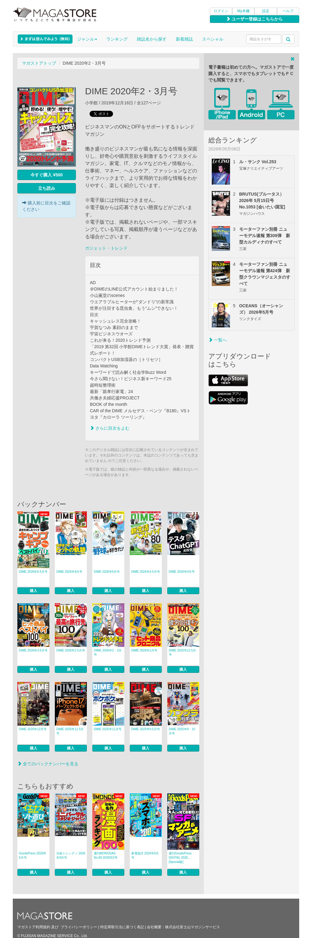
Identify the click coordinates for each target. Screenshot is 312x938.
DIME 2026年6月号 (69, 571)
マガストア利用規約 (33, 927)
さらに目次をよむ (109, 428)
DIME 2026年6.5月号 (33, 571)
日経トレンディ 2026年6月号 (70, 855)
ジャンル (87, 39)
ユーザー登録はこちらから (254, 18)
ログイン (221, 11)
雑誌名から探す (152, 39)
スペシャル (212, 39)
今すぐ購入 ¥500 (46, 174)
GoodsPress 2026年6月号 (32, 855)
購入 (33, 591)
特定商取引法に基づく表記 (122, 927)
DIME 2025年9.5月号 (145, 729)
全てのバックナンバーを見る (47, 763)
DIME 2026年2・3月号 (108, 652)
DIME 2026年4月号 (182, 571)
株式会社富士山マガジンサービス (192, 927)
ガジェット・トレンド (106, 248)
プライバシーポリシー (79, 927)
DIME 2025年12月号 (33, 729)
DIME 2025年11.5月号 (70, 731)
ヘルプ (287, 11)
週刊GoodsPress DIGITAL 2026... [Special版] (180, 858)
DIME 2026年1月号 (144, 650)
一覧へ (217, 339)
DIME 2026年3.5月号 (33, 650)
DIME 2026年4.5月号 (145, 571)
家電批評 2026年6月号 (145, 855)
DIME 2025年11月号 (108, 729)
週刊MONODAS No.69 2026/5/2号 (106, 855)
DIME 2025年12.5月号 (182, 652)
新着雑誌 (184, 39)
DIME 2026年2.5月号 (70, 650)
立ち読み (46, 188)
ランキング (117, 39)
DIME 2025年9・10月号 (182, 731)
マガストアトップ (39, 63)
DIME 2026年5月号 (107, 571)
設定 (265, 11)
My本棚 (243, 11)
